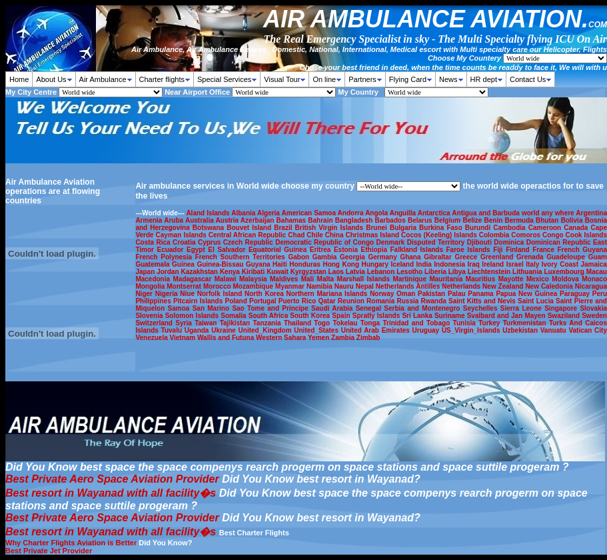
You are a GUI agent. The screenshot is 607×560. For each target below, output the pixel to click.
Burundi (479, 227)
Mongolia (151, 286)
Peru (599, 293)
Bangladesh (355, 220)
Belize (473, 220)
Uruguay (427, 330)
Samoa (180, 308)
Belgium (448, 220)
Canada (577, 227)
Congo (554, 235)
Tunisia (466, 323)
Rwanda (435, 301)
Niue (188, 293)
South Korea (311, 315)
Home (19, 79)
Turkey (490, 323)
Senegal (370, 308)
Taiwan (207, 323)
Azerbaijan (259, 220)
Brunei (378, 227)
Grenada (531, 257)
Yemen (319, 337)
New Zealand (503, 286)
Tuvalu (173, 330)
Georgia (354, 257)
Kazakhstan (200, 271)
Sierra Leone (522, 308)
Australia (200, 220)
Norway (383, 293)
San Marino (213, 308)
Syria (185, 323)
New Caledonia (549, 286)
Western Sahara (282, 337)
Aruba (174, 220)
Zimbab (368, 337)
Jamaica (593, 264)
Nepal (366, 286)
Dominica (510, 242)
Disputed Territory (437, 242)
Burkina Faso (442, 227)
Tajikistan (236, 323)
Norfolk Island (221, 293)
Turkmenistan (526, 323)
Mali (309, 279)
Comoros (526, 235)
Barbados (391, 220)
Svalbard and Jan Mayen (507, 315)
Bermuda (520, 220)
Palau (458, 293)
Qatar (328, 301)
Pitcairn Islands (199, 301)
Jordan (169, 271)
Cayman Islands (182, 235)
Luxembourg (565, 271)
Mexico (539, 279)
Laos (337, 271)
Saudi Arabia (333, 308)
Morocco (218, 286)
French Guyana (582, 249)
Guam (597, 257)
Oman (407, 293)
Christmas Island (373, 235)
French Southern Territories (242, 257)
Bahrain (321, 220)
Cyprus (210, 242)
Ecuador (172, 249)
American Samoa (310, 213)
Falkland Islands (418, 249)
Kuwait (279, 271)
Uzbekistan (521, 330)
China (335, 235)
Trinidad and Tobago (417, 323)
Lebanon (382, 271)
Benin (494, 220)
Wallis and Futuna (226, 337)
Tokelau (346, 323)
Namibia (320, 286)
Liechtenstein (490, 271)
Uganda (198, 330)
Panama (482, 293)
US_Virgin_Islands (472, 330)
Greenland (498, 257)
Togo (323, 323)
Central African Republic (249, 235)
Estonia (347, 249)
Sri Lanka (418, 315)
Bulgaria (404, 227)
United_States (317, 330)
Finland (519, 249)
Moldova (567, 279)
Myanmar (290, 286)
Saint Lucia (537, 301)
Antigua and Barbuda (487, 213)
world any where (549, 213)
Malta (327, 279)
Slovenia (150, 315)
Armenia (149, 220)
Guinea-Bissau (221, 264)
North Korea (265, 293)
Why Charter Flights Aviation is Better (71, 543)
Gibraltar (439, 257)
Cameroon (546, 227)
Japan (146, 271)
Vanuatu (554, 330)
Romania (381, 301)
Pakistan (433, 293)
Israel (516, 264)
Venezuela (152, 337)
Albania (244, 213)
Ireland (494, 264)
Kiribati (254, 271)
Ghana (412, 257)
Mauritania (447, 279)
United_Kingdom (267, 330)
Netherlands (462, 286)
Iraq (475, 264)
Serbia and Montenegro (423, 308)
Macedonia (154, 279)
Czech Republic (249, 242)
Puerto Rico (298, 301)
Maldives (285, 279)
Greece (467, 257)
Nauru (345, 286)
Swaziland (565, 315)
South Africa (270, 315)
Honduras (305, 264)
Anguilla (404, 213)
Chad (297, 235)
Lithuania (528, 271)
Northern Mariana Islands (328, 293)
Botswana (210, 227)
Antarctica (435, 213)
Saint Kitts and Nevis (483, 301)
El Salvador (228, 249)
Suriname (450, 315)
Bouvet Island (250, 227)
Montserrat (185, 286)
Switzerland (155, 323)
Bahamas (292, 220)
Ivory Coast (561, 264)
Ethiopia (375, 249)
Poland (237, 301)
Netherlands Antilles (409, 286)
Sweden (594, 315)
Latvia (356, 271)
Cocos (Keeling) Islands (440, 235)
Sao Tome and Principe (271, 308)
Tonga (371, 323)
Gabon (300, 257)
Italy (534, 264)
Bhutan (548, 220)
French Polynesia (165, 257)
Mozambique (254, 286)
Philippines (154, 301)
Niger (145, 293)
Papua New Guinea (528, 293)
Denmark (391, 242)
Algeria (269, 213)
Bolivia (573, 220)
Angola (377, 213)
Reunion (352, 301)
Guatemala (153, 264)
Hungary (376, 264)
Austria (228, 220)
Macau (596, 271)
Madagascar (193, 279)
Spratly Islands (377, 315)
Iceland (403, 264)
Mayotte (512, 279)
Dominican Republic (559, 242)
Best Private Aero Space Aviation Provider (112, 479)
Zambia (343, 337)
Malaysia (254, 279)
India (425, 264)
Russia (409, 301)
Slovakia (593, 308)
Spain (342, 315)
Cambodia (510, 227)
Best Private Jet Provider (48, 551)
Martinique (410, 279)
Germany (384, 257)
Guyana (259, 264)
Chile (315, 235)
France (544, 249)
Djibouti (480, 242)
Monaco (594, 279)
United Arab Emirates (376, 330)
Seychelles (481, 308)
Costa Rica (154, 242)
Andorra (352, 213)
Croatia (185, 242)
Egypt (197, 249)
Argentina (591, 213)
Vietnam (184, 337)
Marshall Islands (365, 279)
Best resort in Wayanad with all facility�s (110, 493)
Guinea (184, 264)
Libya (458, 271)
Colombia (495, 235)
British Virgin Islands (330, 227)
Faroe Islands (470, 249)
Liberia (436, 271)
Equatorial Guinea (279, 249)
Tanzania (268, 323)
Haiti (281, 264)
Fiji (499, 249)
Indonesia (450, 264)
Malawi (227, 279)
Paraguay (576, 293)
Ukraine (224, 330)
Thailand (299, 323)
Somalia (235, 315)
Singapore (562, 308)
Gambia (326, 257)
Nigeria (168, 293)
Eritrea (322, 249)
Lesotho (410, 271)
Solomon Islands (193, 315)
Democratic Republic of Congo (325, 242)
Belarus (421, 220)
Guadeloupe (567, 257)
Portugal (264, 301)
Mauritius (482, 279)
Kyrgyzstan (309, 271)
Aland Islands (208, 213)
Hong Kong (341, 264)
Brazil (284, 227)
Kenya (231, 271)
